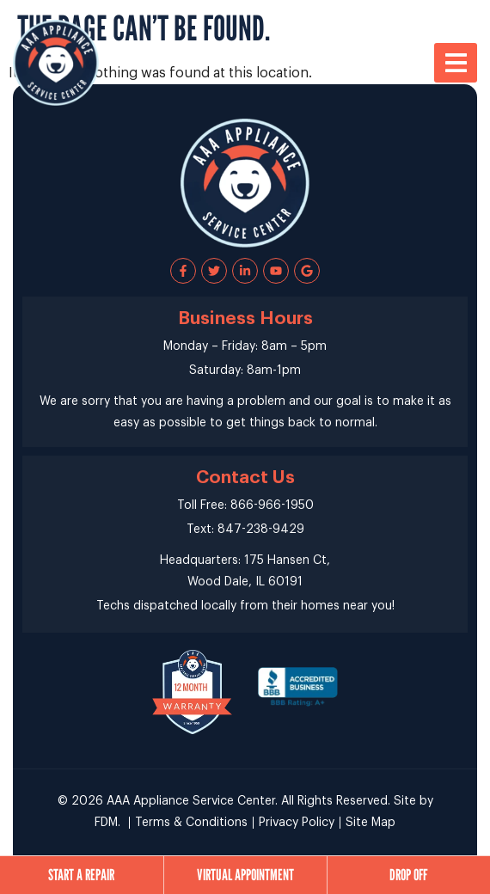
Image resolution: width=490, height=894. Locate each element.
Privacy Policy (296, 823)
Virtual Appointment (245, 875)
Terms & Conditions (191, 823)
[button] (455, 63)
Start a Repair (81, 875)
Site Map (370, 823)
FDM (106, 823)
